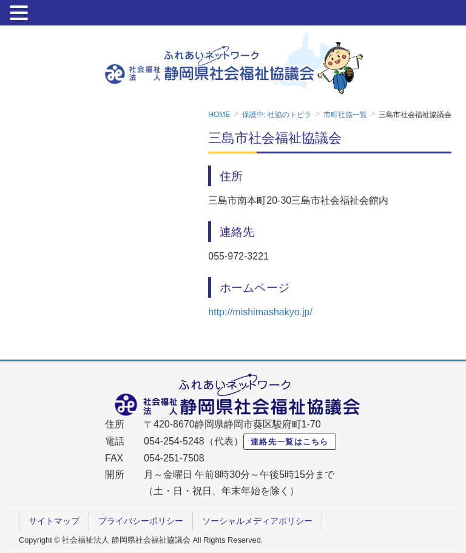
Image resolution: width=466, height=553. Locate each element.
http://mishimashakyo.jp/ (260, 312)
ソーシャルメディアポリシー (257, 521)
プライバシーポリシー (140, 521)
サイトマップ (54, 521)
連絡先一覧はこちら (290, 441)
